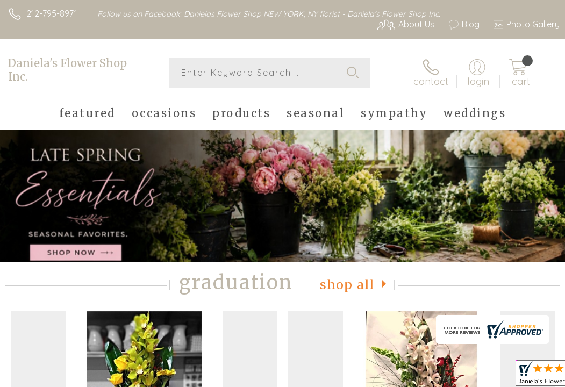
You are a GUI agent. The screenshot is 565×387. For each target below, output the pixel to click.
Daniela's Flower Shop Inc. (67, 69)
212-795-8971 (51, 13)
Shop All (347, 284)
